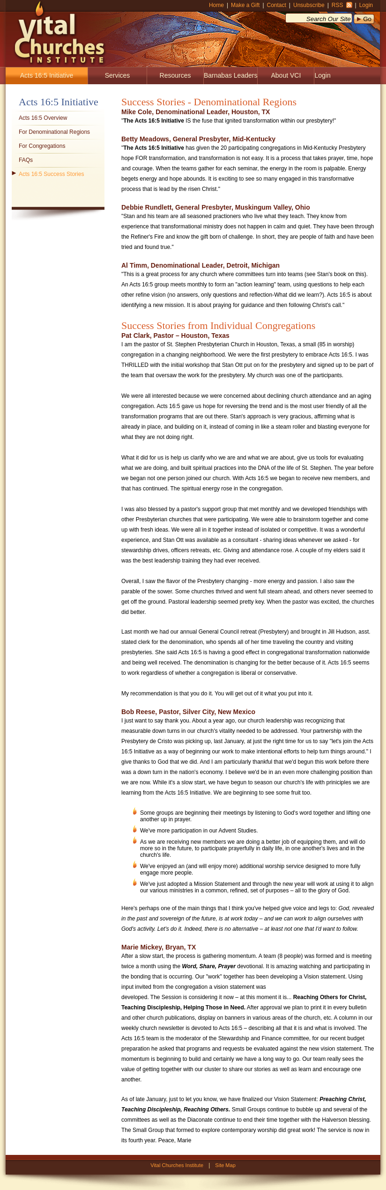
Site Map (225, 1165)
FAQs (26, 160)
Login (366, 5)
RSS (337, 5)
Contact (276, 5)
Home (216, 5)
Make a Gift (245, 5)
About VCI (286, 75)
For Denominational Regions (54, 132)
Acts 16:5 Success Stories (51, 174)
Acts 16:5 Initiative (47, 75)
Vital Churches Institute (56, 33)
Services (117, 75)
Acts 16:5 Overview (43, 118)
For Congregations (42, 146)
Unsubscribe (309, 5)
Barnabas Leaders (230, 75)
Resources (175, 75)
